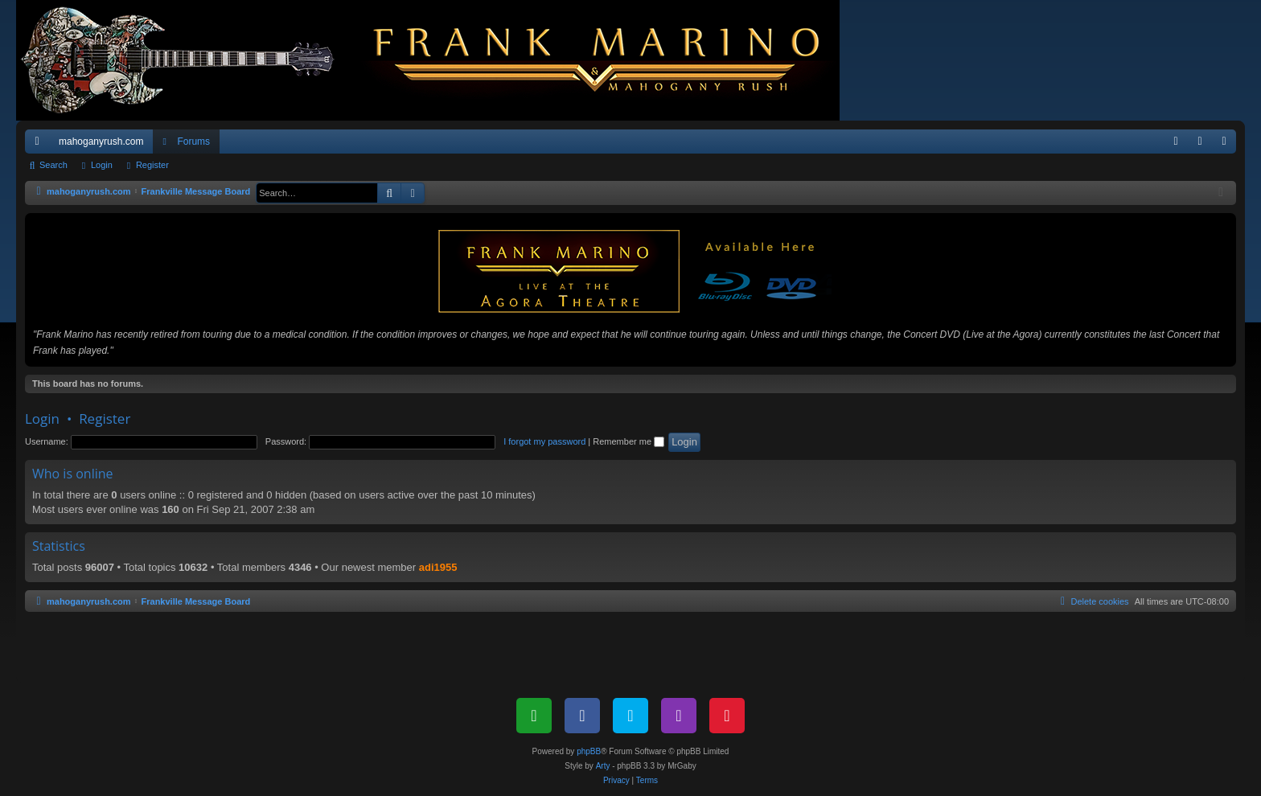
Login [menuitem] (1203, 145)
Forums (193, 141)
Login (102, 165)
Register (152, 165)
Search (53, 165)
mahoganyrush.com (101, 141)
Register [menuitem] (1227, 145)
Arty (603, 765)
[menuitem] (1176, 141)
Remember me (628, 441)
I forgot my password (544, 441)
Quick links (40, 145)
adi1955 (438, 567)
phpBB (589, 751)
